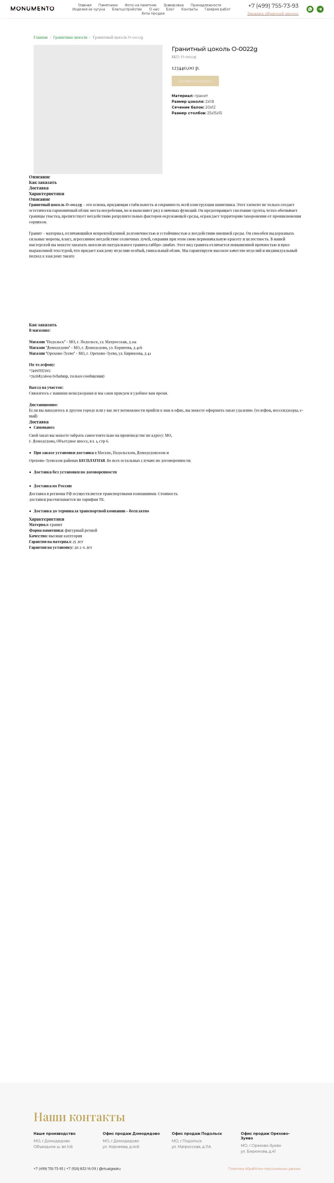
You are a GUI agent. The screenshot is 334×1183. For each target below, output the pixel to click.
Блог (170, 9)
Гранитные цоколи (70, 37)
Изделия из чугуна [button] (88, 9)
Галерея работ (218, 9)
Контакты (189, 9)
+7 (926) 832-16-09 (81, 1169)
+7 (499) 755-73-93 (273, 5)
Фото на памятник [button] (141, 5)
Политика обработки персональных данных (264, 1169)
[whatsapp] (310, 9)
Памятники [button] (108, 5)
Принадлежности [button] (206, 5)
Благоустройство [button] (127, 9)
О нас (154, 9)
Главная (85, 5)
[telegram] (320, 9)
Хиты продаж (153, 13)
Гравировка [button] (174, 5)
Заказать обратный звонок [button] (273, 14)
